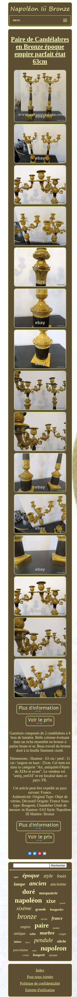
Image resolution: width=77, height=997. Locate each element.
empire (25, 927)
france (57, 918)
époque (30, 875)
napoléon (28, 900)
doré (28, 891)
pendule (43, 940)
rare (16, 877)
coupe (62, 934)
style (48, 876)
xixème (23, 908)
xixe (51, 901)
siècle (61, 941)
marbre (47, 933)
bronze (27, 916)
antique (19, 933)
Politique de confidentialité (40, 983)
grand (62, 903)
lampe (19, 884)
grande (41, 909)
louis (61, 876)
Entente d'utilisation (40, 990)
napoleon (54, 948)
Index (40, 970)
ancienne (58, 884)
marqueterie (48, 893)
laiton (17, 941)
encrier (56, 928)
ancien (37, 883)
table (33, 934)
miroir (44, 919)
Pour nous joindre (40, 977)
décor (27, 942)
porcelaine (20, 950)
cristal (26, 955)
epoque (53, 955)
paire (42, 925)
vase (34, 950)
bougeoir (39, 955)
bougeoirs (56, 909)
